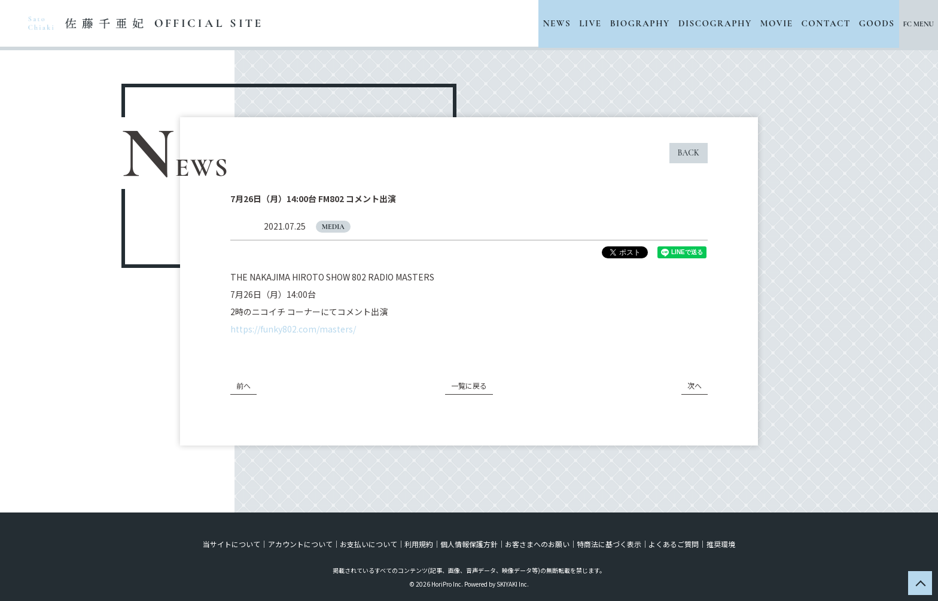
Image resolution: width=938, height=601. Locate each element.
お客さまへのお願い (537, 544)
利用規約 (418, 544)
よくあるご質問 (673, 544)
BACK (688, 153)
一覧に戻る (469, 385)
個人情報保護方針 (469, 544)
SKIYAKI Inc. (513, 583)
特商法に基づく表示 (609, 544)
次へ (694, 385)
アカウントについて (300, 544)
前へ (243, 385)
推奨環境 (720, 544)
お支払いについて (368, 544)
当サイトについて (232, 544)
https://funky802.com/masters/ (293, 329)
